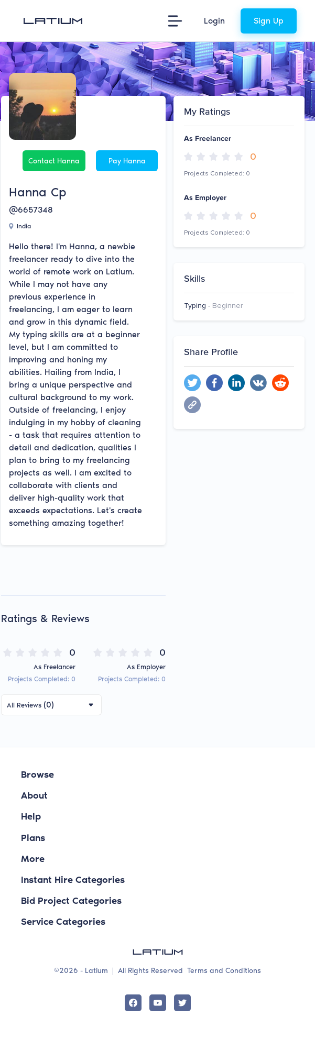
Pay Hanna (127, 161)
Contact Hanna (54, 161)
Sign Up (269, 21)
